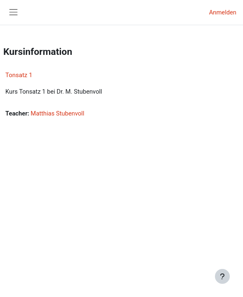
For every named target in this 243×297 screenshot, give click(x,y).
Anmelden (222, 12)
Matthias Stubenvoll (57, 113)
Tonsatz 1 (18, 75)
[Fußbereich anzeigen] (222, 276)
